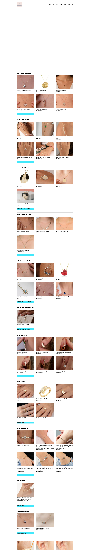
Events (61, 4)
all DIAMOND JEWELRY (22, 472)
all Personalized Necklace (23, 148)
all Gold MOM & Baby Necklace (24, 269)
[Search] (72, 4)
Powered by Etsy (60, 539)
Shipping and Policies (20, 544)
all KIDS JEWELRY (21, 523)
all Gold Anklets (21, 445)
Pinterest (37, 537)
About (57, 4)
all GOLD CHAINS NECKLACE (23, 194)
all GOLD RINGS (20, 362)
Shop (50, 4)
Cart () (69, 4)
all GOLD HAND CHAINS (22, 101)
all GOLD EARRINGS (21, 315)
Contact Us (19, 545)
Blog (53, 4)
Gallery (65, 4)
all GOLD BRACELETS (22, 414)
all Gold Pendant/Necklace (23, 53)
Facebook (38, 541)
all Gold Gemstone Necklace (24, 241)
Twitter (37, 539)
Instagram (38, 536)
